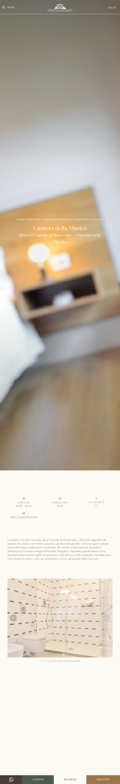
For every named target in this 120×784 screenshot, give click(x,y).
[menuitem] (110, 7)
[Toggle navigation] (4, 7)
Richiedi (70, 780)
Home (21, 220)
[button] (13, 621)
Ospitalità (33, 220)
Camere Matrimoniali (57, 220)
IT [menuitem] (115, 8)
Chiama (38, 780)
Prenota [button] (103, 780)
